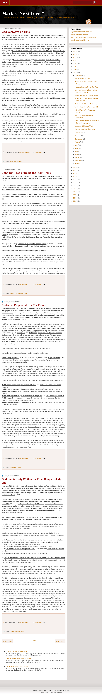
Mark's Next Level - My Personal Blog (83, 37)
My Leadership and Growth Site (81, 32)
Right (25, 293)
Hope (23, 631)
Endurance (19, 293)
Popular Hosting (44, 692)
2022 (75, 63)
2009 (75, 195)
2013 (75, 182)
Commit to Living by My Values (16, 651)
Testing (20, 467)
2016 (75, 173)
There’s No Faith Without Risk (85, 129)
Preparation (13, 467)
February (78, 160)
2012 (75, 186)
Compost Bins (52, 692)
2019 (75, 73)
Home (34, 640)
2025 (75, 54)
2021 (75, 66)
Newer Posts (7, 641)
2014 (75, 179)
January (78, 163)
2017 (75, 170)
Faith (19, 631)
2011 (75, 189)
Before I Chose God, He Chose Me (86, 95)
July (76, 145)
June (77, 148)
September (79, 139)
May (76, 151)
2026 (75, 51)
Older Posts (60, 641)
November (78, 133)
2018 (75, 167)
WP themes (66, 690)
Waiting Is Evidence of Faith (84, 126)
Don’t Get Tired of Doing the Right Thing (26, 172)
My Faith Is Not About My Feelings (86, 104)
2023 (75, 60)
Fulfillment (18, 161)
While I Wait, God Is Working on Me (87, 107)
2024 (75, 57)
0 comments (38, 152)
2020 (75, 70)
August (77, 142)
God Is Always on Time (16, 31)
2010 (75, 192)
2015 (75, 176)
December (78, 75)
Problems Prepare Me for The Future (24, 305)
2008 (75, 198)
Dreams (12, 161)
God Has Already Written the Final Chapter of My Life (31, 481)
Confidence (13, 631)
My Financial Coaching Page (80, 40)
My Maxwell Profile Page (79, 34)
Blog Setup (59, 692)
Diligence (12, 293)
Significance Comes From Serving (17, 666)
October (78, 136)
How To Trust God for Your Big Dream (18, 659)
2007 (75, 201)
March (77, 157)
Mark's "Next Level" (23, 13)
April (76, 154)
